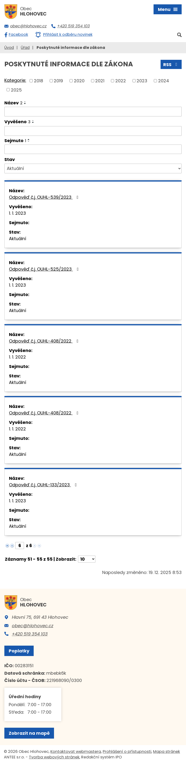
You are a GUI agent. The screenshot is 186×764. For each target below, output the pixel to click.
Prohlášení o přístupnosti (127, 751)
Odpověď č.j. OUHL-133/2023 (44, 485)
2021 (99, 81)
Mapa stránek (166, 751)
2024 (163, 81)
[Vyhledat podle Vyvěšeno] (93, 131)
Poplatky (19, 651)
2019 (58, 81)
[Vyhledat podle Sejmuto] (93, 149)
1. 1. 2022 (17, 357)
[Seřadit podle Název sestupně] (25, 104)
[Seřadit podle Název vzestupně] (25, 102)
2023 (142, 81)
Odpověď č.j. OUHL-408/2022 (44, 341)
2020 (79, 81)
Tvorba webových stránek (54, 757)
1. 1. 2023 (17, 213)
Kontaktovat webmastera (75, 751)
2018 (38, 81)
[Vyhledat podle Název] (93, 111)
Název (13, 103)
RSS (171, 64)
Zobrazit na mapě (29, 733)
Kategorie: (15, 80)
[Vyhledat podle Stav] (93, 168)
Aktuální (17, 239)
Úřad (25, 47)
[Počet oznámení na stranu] (86, 559)
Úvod (9, 47)
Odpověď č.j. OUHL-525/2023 (45, 269)
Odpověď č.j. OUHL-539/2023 (44, 197)
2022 (120, 81)
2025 (16, 90)
